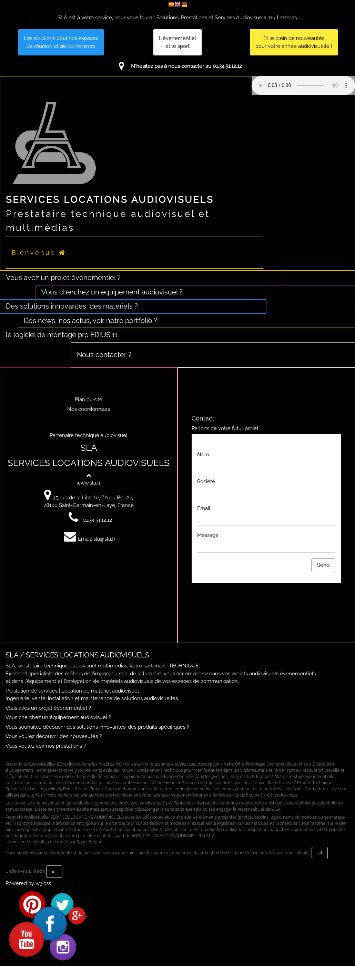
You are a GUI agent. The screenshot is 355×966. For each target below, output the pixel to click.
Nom (203, 454)
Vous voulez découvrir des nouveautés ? (54, 736)
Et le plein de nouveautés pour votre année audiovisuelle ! (293, 42)
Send (323, 565)
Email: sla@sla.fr (88, 539)
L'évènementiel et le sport (177, 42)
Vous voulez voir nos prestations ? (46, 746)
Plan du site (88, 399)
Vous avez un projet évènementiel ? (48, 708)
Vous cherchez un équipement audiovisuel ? (58, 717)
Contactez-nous (282, 795)
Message (208, 535)
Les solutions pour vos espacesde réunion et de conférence (61, 42)
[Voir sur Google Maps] (48, 498)
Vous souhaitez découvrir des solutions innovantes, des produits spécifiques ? (97, 727)
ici (319, 853)
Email (203, 508)
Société (206, 481)
